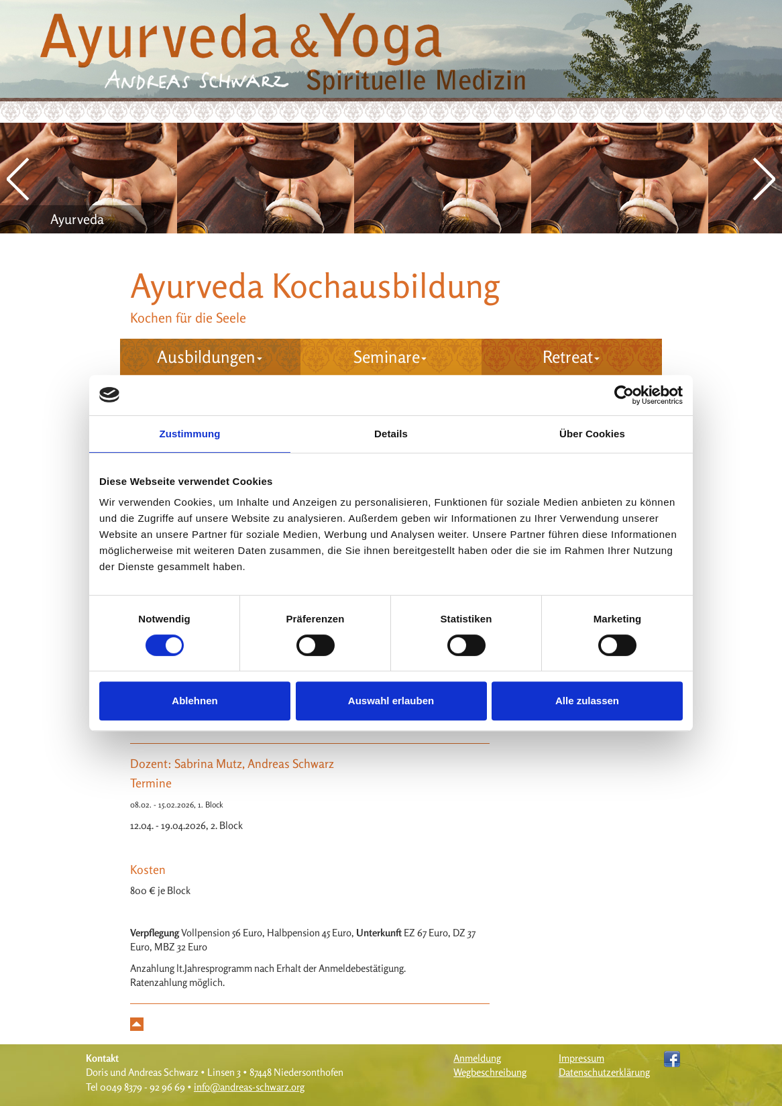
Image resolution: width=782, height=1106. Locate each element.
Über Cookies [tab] (592, 433)
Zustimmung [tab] (190, 433)
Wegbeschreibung (489, 1072)
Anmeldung (477, 1058)
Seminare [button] (390, 357)
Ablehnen (194, 700)
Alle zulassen (587, 700)
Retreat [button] (571, 357)
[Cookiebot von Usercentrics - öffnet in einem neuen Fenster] (624, 395)
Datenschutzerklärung (604, 1072)
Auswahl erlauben (391, 700)
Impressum (581, 1058)
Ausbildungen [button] (209, 357)
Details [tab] (391, 433)
